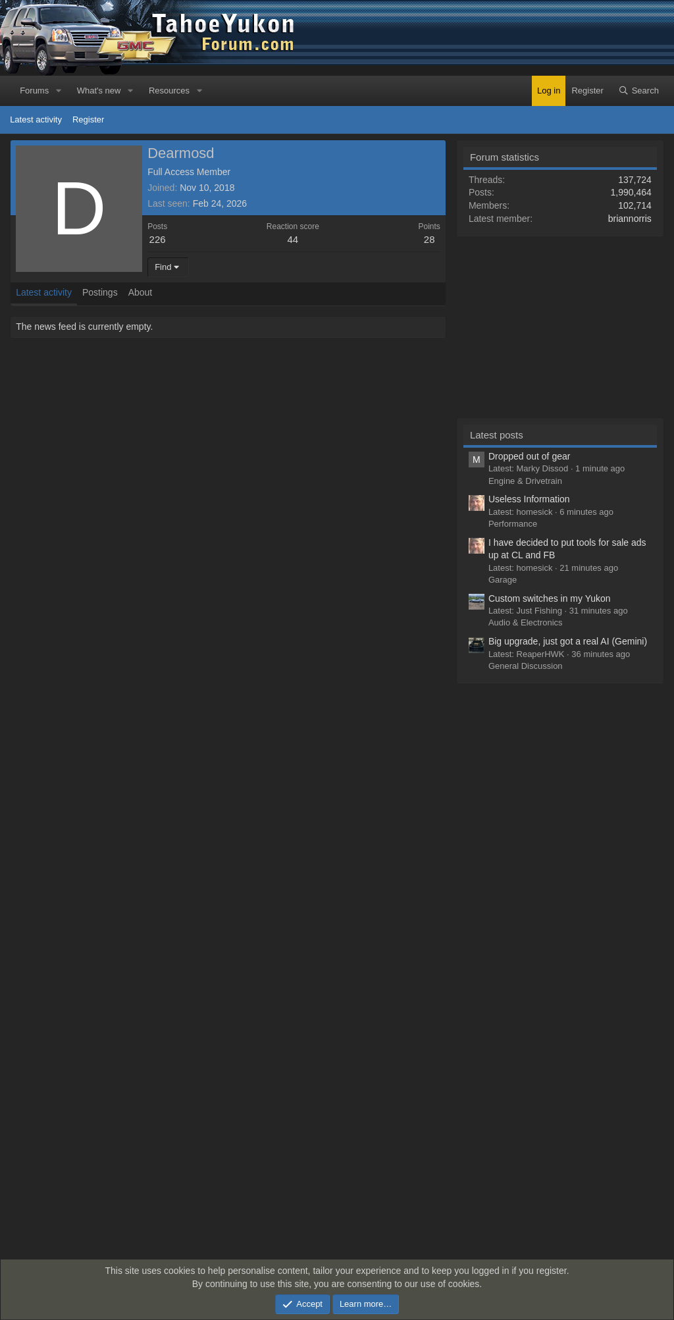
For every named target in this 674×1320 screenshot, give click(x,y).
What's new (99, 90)
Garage (502, 580)
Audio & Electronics (525, 622)
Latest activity (36, 119)
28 (429, 239)
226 (157, 239)
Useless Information (529, 499)
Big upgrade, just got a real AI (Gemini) (567, 641)
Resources (169, 90)
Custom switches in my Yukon (549, 598)
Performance (512, 524)
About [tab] (140, 292)
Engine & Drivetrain (525, 481)
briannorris (630, 218)
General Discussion (525, 666)
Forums (34, 90)
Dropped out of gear (529, 456)
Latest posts (496, 434)
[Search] (638, 91)
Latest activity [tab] (44, 292)
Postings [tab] (100, 292)
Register (88, 119)
